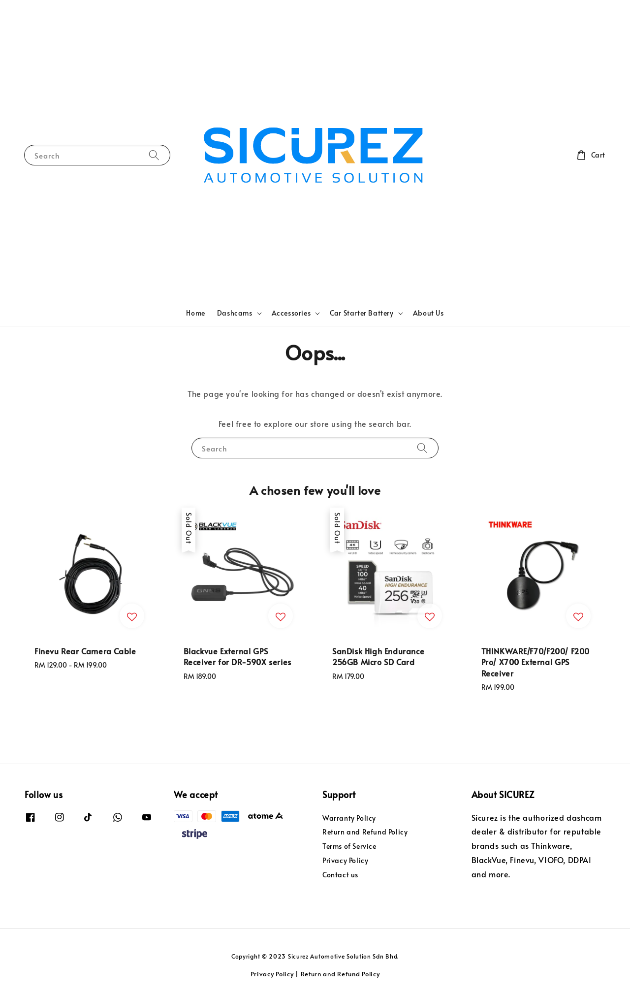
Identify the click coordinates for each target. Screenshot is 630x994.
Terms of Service (349, 846)
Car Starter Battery (361, 313)
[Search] (154, 154)
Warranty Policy (349, 818)
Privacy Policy (345, 860)
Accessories (291, 313)
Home (195, 313)
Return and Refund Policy (365, 831)
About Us (428, 313)
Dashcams (234, 313)
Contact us (340, 874)
